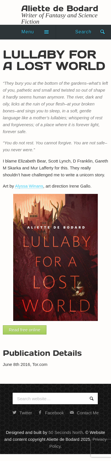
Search (83, 31)
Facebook (51, 412)
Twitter (22, 412)
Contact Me (84, 412)
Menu (28, 31)
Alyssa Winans (29, 186)
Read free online (24, 329)
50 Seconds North (65, 432)
